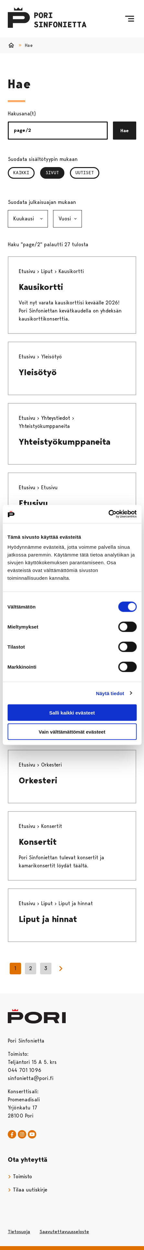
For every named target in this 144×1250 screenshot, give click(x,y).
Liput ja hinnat (48, 919)
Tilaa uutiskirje (27, 1190)
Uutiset (84, 172)
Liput (47, 271)
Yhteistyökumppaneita (64, 442)
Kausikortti (41, 287)
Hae (124, 130)
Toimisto (20, 1176)
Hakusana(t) (22, 114)
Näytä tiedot (110, 693)
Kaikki (21, 172)
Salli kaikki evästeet (72, 712)
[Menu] (129, 18)
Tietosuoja (19, 1231)
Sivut (55, 172)
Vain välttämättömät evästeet (72, 731)
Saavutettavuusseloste (64, 1231)
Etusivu (28, 271)
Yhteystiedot (56, 418)
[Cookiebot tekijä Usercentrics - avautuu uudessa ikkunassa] (108, 514)
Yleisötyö (38, 372)
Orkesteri (38, 780)
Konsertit (38, 842)
